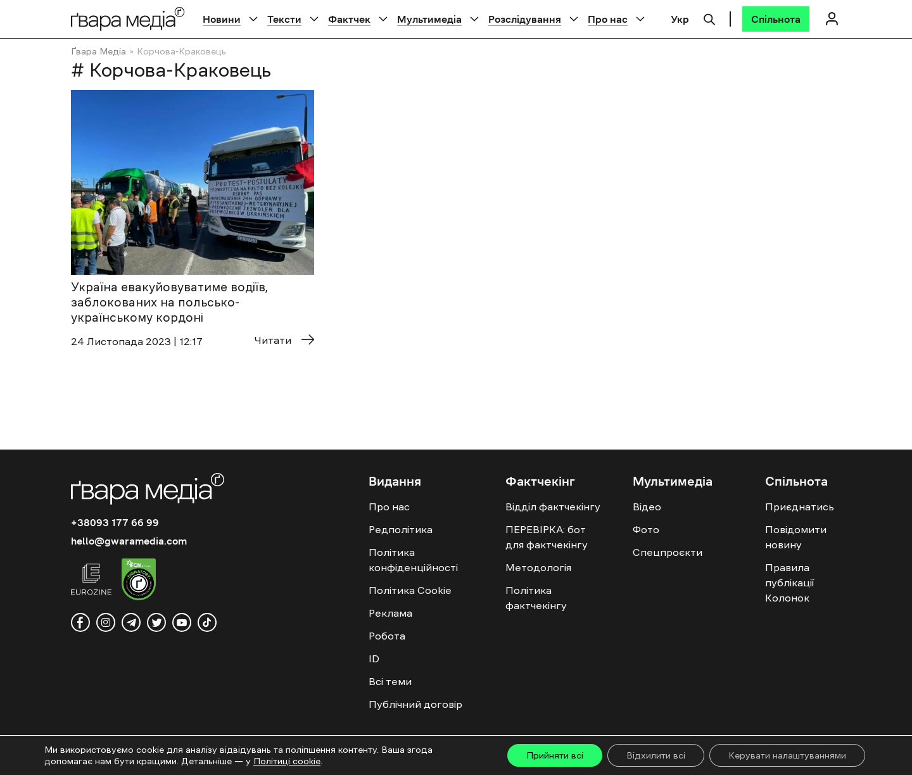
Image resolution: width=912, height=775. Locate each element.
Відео (647, 506)
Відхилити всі (655, 755)
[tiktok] (207, 622)
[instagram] (105, 622)
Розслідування (524, 19)
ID (374, 658)
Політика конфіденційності (413, 559)
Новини (222, 19)
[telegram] (131, 622)
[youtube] (181, 622)
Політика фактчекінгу (536, 597)
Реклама (390, 613)
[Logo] (128, 18)
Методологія (538, 567)
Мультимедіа (429, 19)
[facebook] (80, 622)
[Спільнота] (775, 19)
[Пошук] (709, 17)
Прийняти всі (554, 755)
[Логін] (831, 19)
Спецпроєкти (667, 552)
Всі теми (390, 681)
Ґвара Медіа (98, 51)
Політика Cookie (410, 590)
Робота (387, 636)
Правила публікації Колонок (789, 582)
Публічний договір (415, 704)
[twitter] (156, 622)
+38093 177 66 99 (115, 522)
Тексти (284, 19)
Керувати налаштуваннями (787, 755)
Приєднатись (799, 506)
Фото (646, 529)
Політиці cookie (286, 761)
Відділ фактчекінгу (552, 506)
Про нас (608, 19)
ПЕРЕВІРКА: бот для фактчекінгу (546, 537)
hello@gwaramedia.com (129, 541)
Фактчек (349, 19)
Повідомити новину (795, 537)
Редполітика (401, 529)
